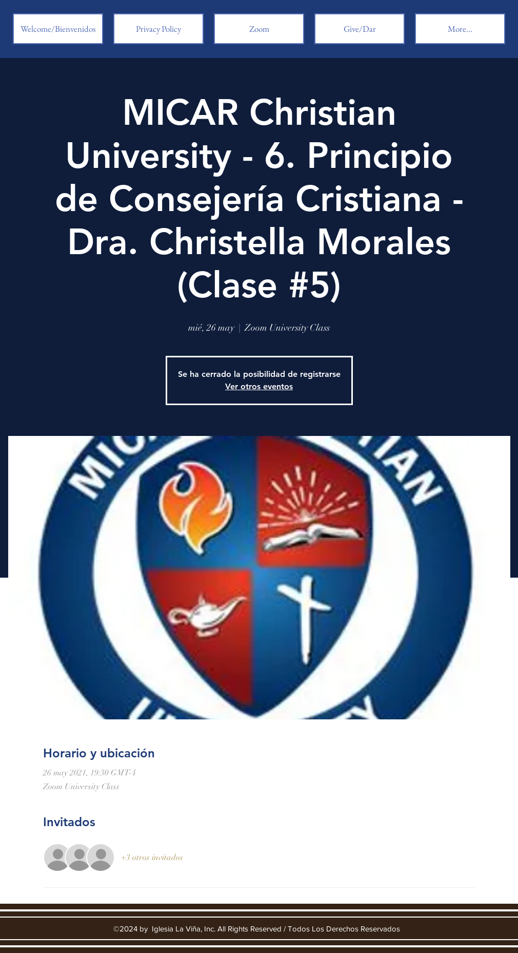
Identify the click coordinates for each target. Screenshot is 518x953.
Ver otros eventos (259, 386)
